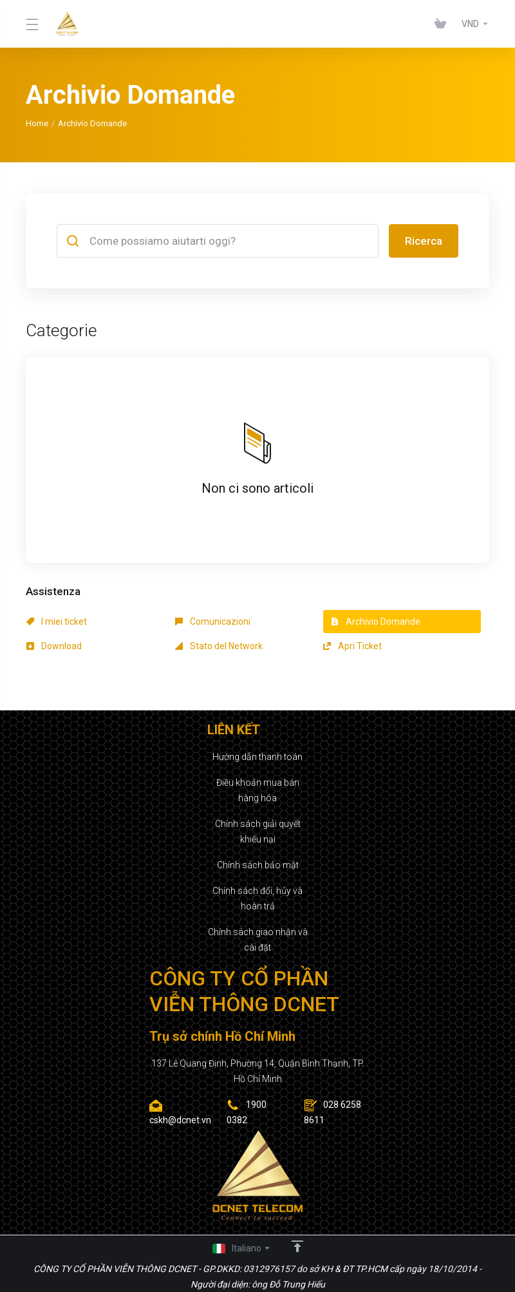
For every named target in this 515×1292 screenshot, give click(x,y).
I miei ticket (56, 621)
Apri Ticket (352, 646)
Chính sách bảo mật (258, 865)
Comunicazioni (212, 621)
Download (54, 646)
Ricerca (423, 240)
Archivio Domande (375, 621)
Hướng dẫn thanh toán (257, 757)
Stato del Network (219, 646)
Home (37, 123)
